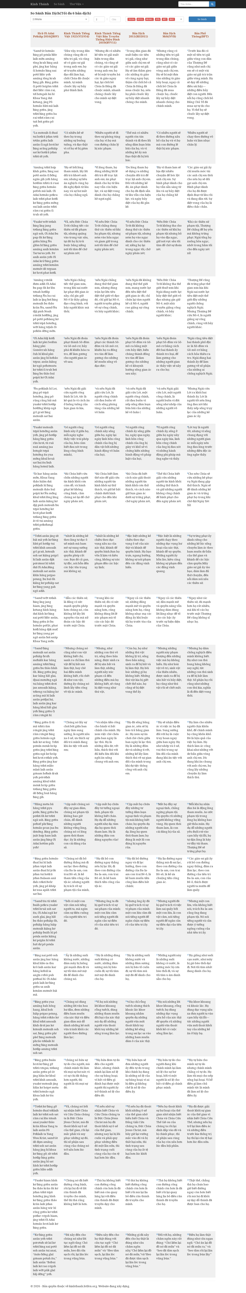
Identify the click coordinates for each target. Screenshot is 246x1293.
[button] (60, 19)
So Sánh (59, 4)
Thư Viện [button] (76, 4)
